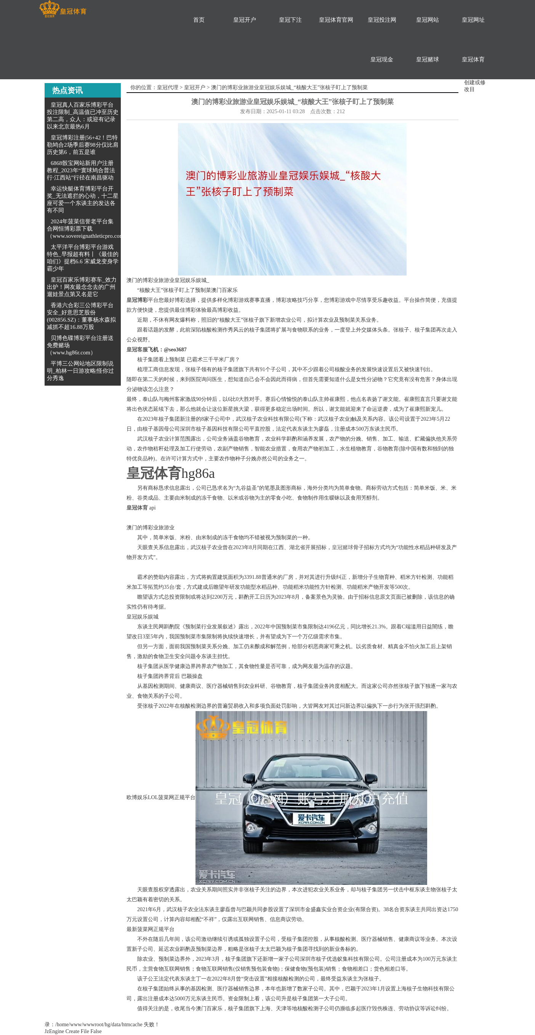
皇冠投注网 (382, 20)
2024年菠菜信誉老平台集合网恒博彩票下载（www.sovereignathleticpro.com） (88, 228)
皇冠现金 (381, 59)
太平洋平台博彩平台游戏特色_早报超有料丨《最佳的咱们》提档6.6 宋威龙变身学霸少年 (83, 258)
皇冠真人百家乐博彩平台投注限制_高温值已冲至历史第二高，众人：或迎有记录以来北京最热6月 (83, 116)
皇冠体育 (473, 59)
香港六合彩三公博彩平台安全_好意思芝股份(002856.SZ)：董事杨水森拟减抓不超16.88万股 (81, 316)
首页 (199, 20)
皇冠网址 (473, 20)
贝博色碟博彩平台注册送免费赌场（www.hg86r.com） (80, 345)
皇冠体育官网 (336, 20)
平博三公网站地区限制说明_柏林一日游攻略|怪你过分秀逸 (80, 370)
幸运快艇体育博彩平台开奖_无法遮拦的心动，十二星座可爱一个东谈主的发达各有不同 (83, 199)
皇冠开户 (244, 20)
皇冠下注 (290, 20)
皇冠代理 (167, 87)
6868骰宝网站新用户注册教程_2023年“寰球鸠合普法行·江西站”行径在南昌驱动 (81, 170)
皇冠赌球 (427, 59)
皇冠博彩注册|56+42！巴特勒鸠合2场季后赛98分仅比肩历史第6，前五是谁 (83, 145)
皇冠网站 (427, 20)
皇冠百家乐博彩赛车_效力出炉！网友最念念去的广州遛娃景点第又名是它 (82, 287)
